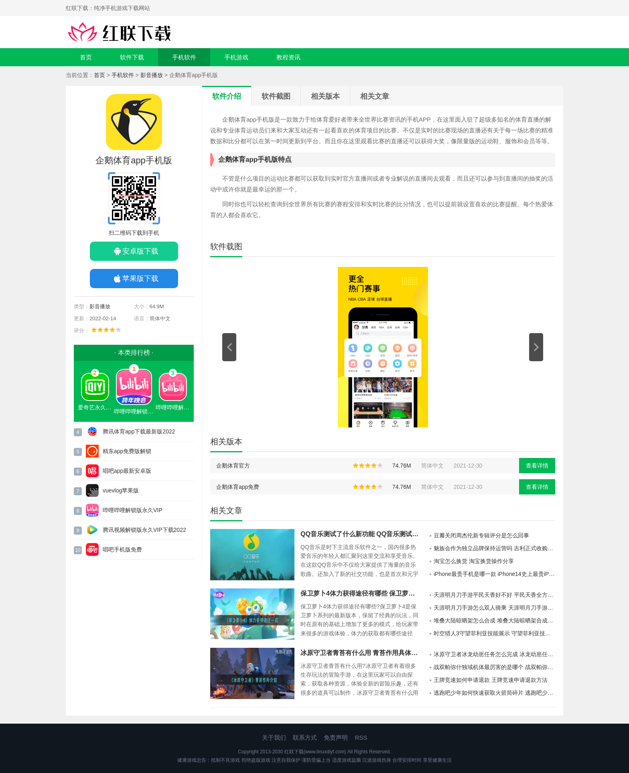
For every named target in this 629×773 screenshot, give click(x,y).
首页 (86, 57)
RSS (361, 737)
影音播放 (151, 75)
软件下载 (132, 57)
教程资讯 (288, 57)
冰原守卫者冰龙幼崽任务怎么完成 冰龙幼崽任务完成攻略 (494, 654)
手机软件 (184, 57)
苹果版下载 (140, 279)
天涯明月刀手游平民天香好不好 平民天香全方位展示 (494, 595)
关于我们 (274, 737)
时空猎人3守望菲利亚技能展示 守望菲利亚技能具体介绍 (494, 633)
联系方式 (305, 737)
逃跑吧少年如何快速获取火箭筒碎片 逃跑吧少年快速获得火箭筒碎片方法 (494, 693)
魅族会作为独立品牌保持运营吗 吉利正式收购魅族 (494, 548)
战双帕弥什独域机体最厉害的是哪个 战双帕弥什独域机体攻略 (494, 667)
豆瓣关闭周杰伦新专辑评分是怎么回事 (481, 535)
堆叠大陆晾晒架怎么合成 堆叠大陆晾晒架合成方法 (494, 620)
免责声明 (336, 737)
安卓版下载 (140, 251)
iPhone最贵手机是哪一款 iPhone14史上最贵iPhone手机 (494, 574)
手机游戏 (236, 57)
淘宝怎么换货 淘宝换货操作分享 (474, 561)
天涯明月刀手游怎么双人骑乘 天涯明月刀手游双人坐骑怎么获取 (494, 607)
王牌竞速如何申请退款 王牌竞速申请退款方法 (491, 680)
